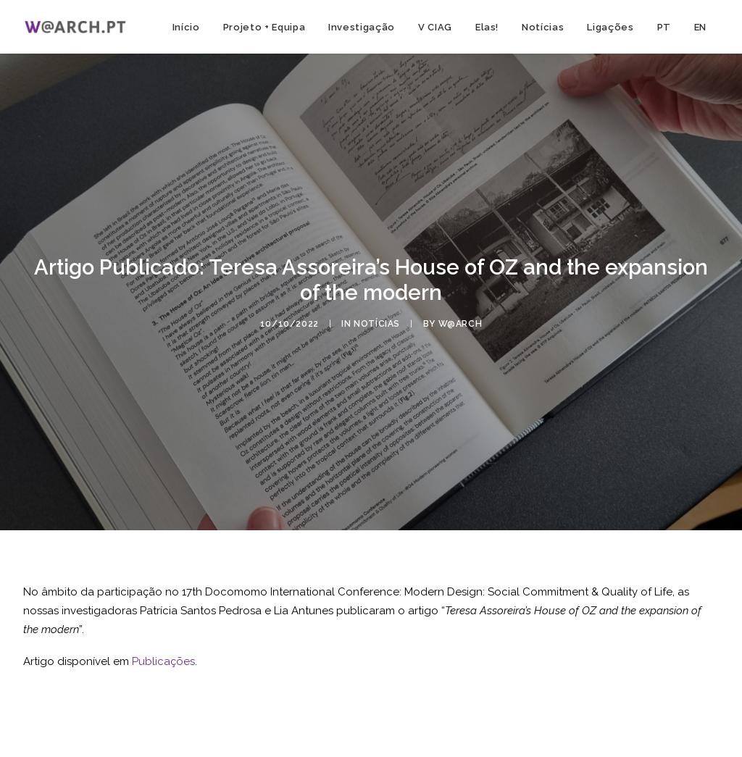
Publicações (163, 661)
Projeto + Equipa (264, 27)
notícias (377, 324)
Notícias (543, 27)
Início (186, 27)
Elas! (487, 27)
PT (664, 27)
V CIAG (435, 27)
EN (700, 27)
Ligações (610, 27)
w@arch (460, 324)
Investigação (361, 27)
